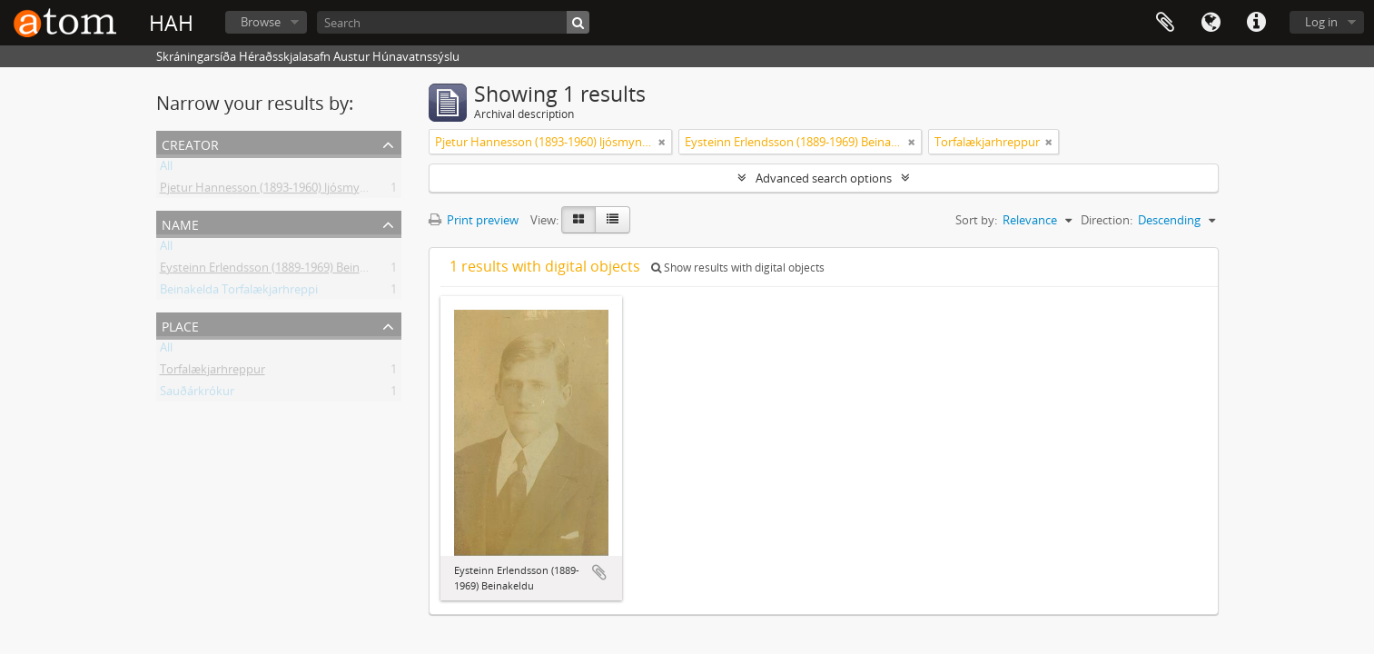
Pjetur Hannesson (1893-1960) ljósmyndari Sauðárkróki (308, 191)
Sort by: (976, 220)
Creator (190, 143)
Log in (1321, 22)
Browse (261, 22)
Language (1210, 22)
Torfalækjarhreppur (212, 372)
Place (180, 324)
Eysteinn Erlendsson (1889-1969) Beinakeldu (278, 271)
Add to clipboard (599, 572)
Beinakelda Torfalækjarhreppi (239, 292)
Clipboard (1165, 22)
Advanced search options (824, 178)
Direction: (1106, 220)
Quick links (1256, 22)
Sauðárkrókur (197, 394)
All (166, 169)
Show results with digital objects (738, 267)
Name (180, 223)
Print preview (474, 220)
